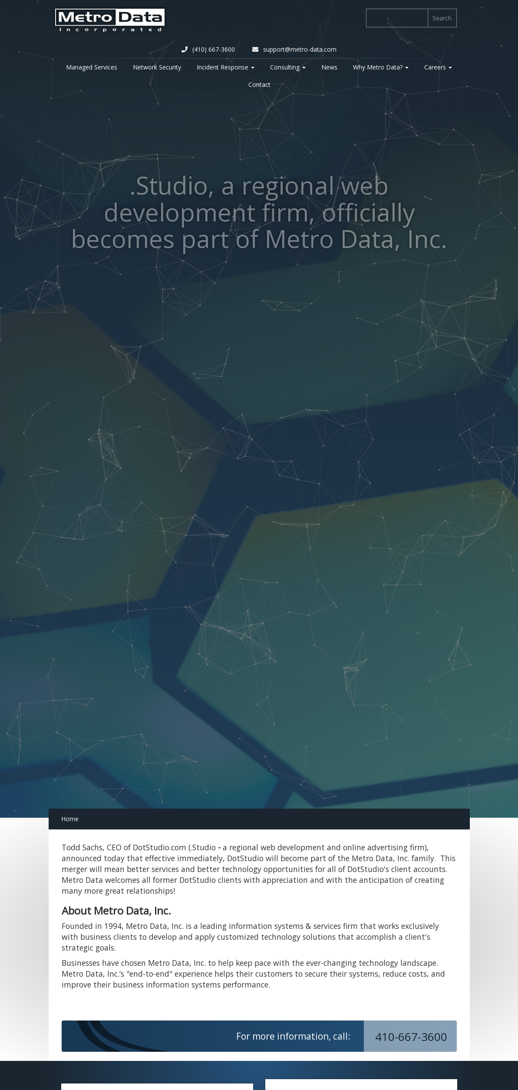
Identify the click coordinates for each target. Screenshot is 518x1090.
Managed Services (91, 67)
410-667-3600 (412, 1036)
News (329, 67)
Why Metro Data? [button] (381, 67)
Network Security (157, 67)
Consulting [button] (288, 67)
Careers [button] (438, 67)
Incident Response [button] (225, 67)
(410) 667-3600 (208, 49)
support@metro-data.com (294, 49)
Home (70, 819)
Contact (259, 84)
